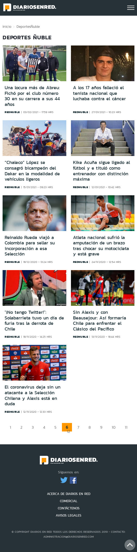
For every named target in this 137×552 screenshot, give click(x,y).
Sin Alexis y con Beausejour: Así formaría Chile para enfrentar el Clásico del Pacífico (99, 320)
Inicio (7, 26)
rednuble (12, 112)
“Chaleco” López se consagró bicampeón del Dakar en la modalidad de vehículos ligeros (32, 170)
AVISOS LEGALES (68, 515)
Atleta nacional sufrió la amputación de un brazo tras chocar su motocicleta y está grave (101, 245)
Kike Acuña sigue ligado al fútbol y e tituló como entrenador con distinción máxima (101, 170)
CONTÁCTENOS (68, 508)
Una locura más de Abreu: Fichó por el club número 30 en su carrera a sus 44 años (32, 96)
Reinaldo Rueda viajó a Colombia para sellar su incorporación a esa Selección (30, 245)
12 (68, 431)
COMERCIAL (68, 501)
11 (126, 427)
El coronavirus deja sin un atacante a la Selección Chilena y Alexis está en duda (32, 395)
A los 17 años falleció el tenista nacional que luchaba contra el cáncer (99, 93)
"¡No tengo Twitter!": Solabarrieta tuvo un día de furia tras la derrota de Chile (34, 320)
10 (114, 427)
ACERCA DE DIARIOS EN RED (68, 493)
